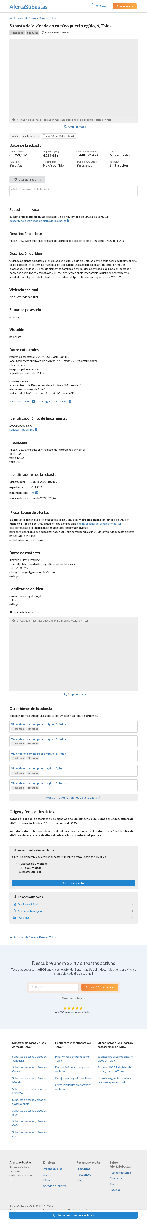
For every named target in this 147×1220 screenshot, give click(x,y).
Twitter (114, 1183)
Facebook (116, 1189)
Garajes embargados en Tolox (73, 1078)
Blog (79, 1180)
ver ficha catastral (22, 401)
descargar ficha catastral (55, 401)
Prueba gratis (125, 6)
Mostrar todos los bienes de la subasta (73, 797)
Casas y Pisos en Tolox (32, 18)
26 (34, 492)
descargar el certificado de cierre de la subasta (39, 220)
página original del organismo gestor (99, 523)
